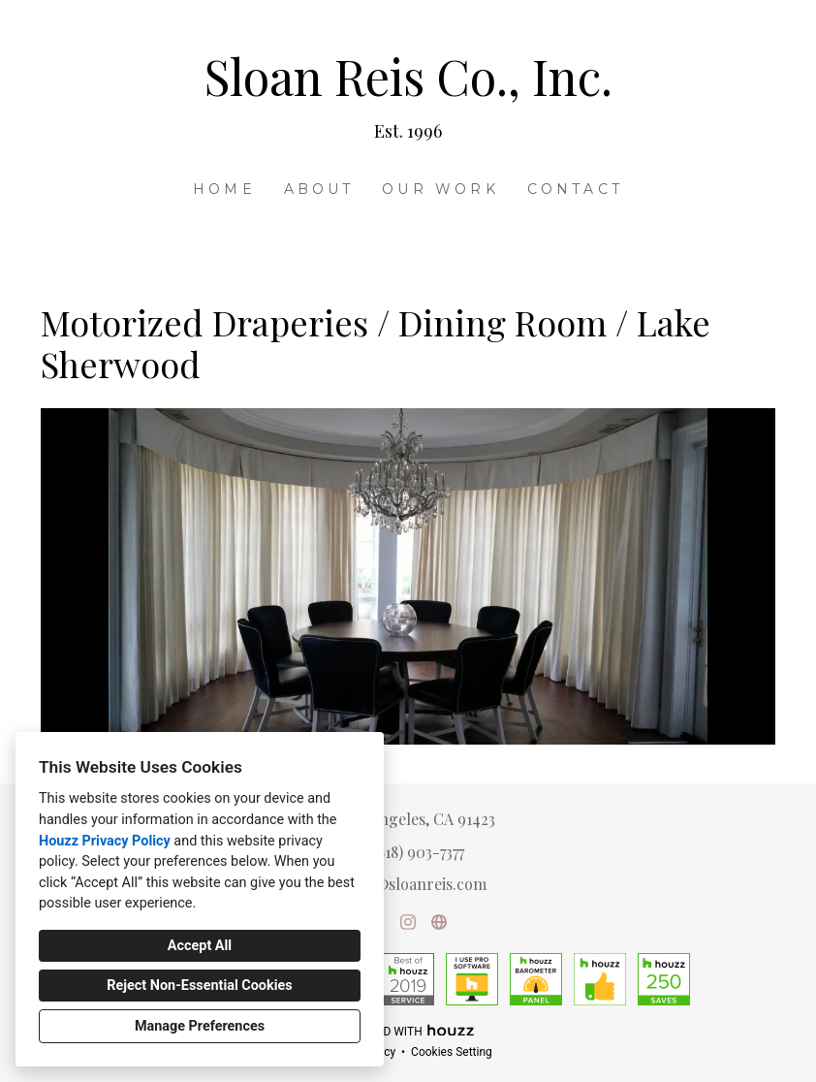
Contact (575, 189)
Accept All (200, 946)
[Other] (439, 922)
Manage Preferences (200, 1026)
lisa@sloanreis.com (418, 884)
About (319, 189)
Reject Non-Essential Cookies (199, 985)
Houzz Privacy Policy (105, 841)
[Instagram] (408, 922)
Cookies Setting (451, 1052)
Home (224, 189)
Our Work (440, 189)
